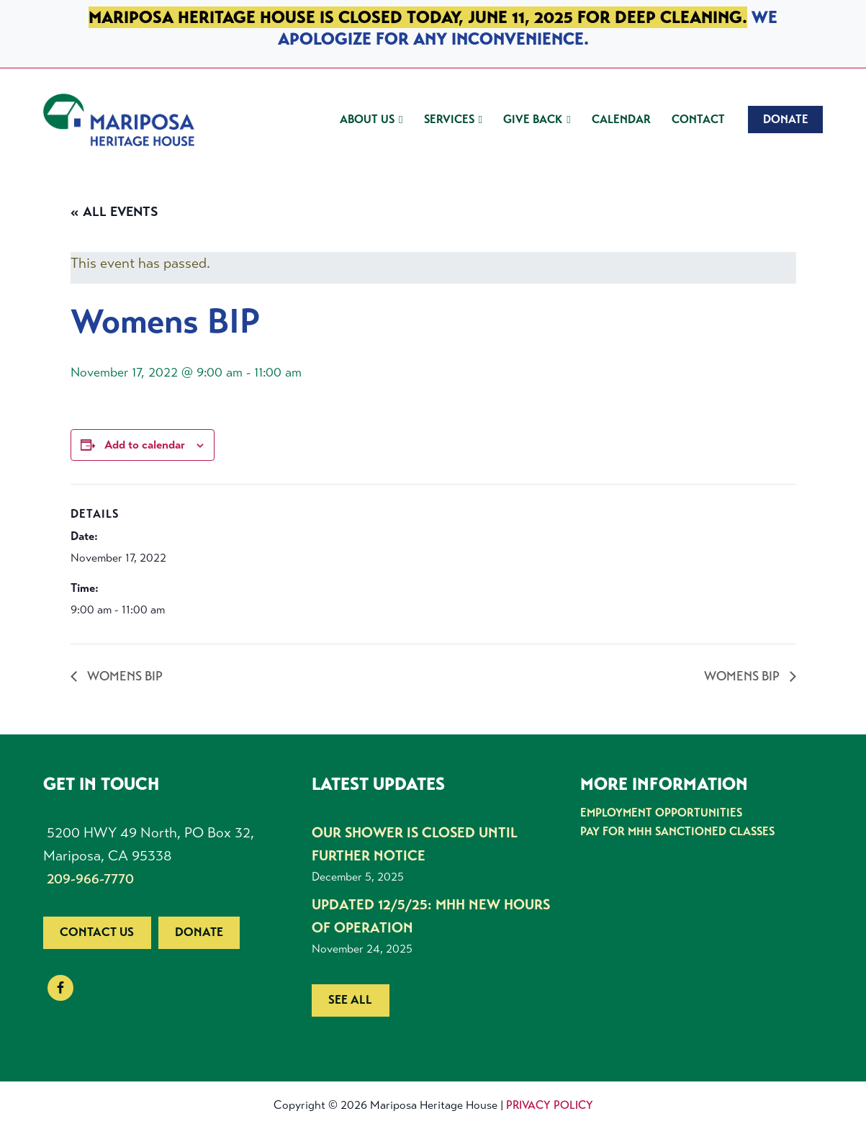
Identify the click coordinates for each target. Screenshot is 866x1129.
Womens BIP (123, 676)
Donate (199, 932)
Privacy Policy (549, 1105)
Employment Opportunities (661, 812)
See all (350, 999)
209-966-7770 (90, 879)
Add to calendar (144, 444)
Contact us (97, 932)
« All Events (114, 212)
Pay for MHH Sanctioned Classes (677, 831)
